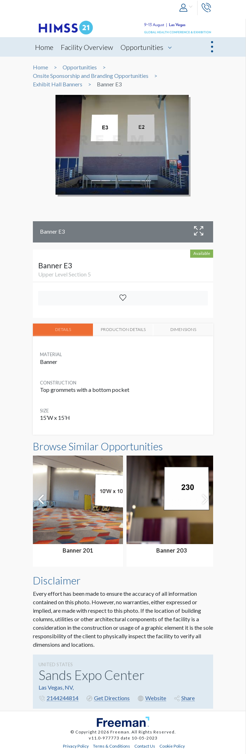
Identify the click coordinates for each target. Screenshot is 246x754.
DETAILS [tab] (63, 329)
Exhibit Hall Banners (57, 84)
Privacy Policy (76, 745)
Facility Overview (87, 47)
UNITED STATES (56, 664)
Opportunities (142, 47)
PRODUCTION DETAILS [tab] (123, 329)
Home (44, 47)
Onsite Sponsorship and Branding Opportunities (90, 76)
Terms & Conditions (111, 745)
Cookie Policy (172, 745)
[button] (186, 8)
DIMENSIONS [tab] (183, 329)
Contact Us (144, 745)
